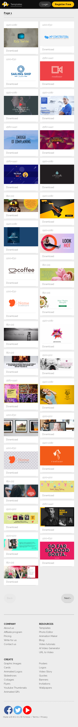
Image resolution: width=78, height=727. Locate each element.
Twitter (18, 710)
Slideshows (10, 675)
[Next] (67, 598)
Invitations (44, 683)
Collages (9, 679)
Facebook (8, 710)
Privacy (44, 717)
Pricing (7, 636)
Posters (43, 663)
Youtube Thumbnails (15, 687)
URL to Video (46, 652)
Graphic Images (12, 663)
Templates (44, 628)
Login (45, 4)
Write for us (10, 640)
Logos (42, 667)
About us (9, 628)
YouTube (27, 710)
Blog (41, 640)
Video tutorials (47, 644)
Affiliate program (13, 632)
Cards (7, 667)
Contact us (10, 644)
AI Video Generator (49, 648)
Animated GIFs (11, 691)
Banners (43, 679)
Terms (35, 717)
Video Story (45, 671)
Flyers (7, 683)
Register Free (63, 4)
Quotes (43, 675)
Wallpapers (45, 687)
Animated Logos (13, 671)
